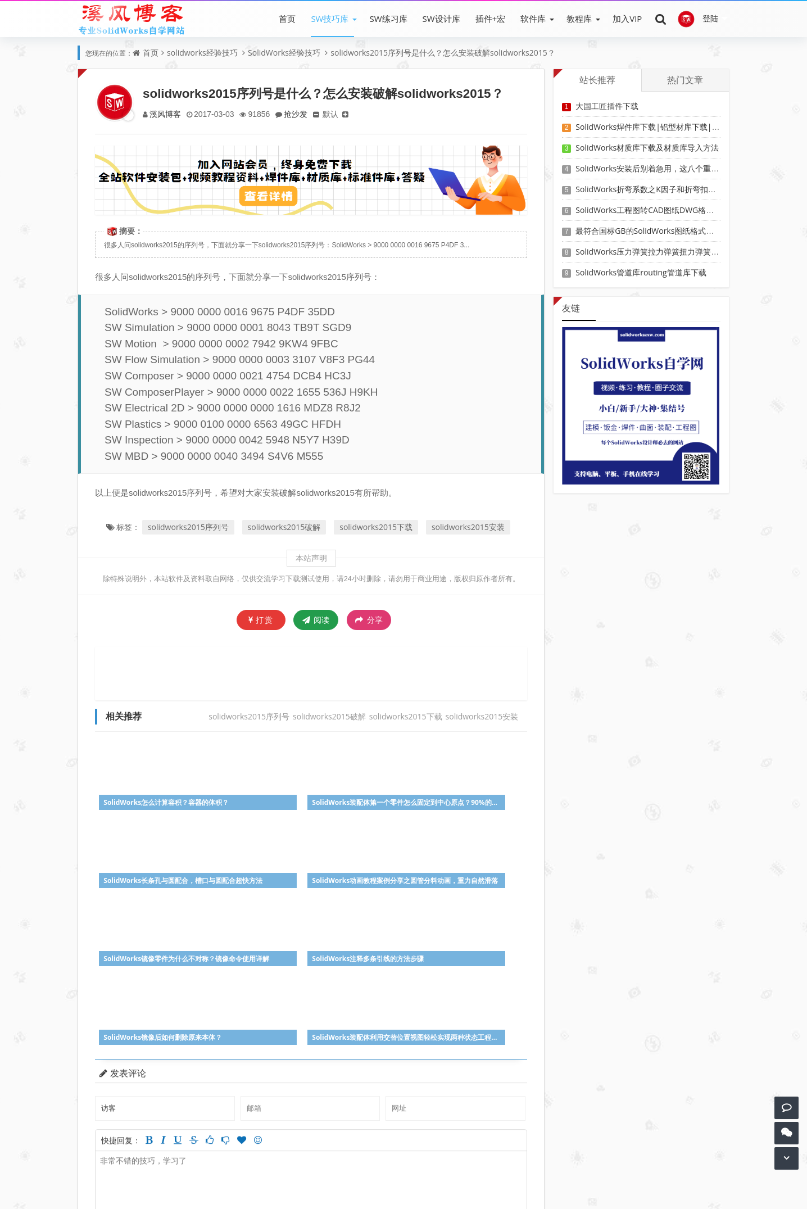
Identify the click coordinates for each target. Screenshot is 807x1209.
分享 (369, 619)
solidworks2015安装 (468, 527)
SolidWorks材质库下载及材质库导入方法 (647, 147)
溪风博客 (166, 113)
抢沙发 (299, 113)
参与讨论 (506, 1095)
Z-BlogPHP (424, 1190)
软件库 (533, 18)
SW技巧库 (329, 18)
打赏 (261, 619)
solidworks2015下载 (375, 527)
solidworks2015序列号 (188, 527)
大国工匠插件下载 (606, 106)
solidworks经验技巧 (202, 52)
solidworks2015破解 (284, 527)
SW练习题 (334, 1175)
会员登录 (376, 1175)
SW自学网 (366, 1190)
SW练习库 (388, 18)
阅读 (316, 619)
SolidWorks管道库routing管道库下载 (640, 272)
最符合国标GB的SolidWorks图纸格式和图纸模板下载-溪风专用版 (689, 230)
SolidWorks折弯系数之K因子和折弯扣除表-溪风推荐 (666, 189)
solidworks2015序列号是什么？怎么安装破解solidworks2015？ (442, 52)
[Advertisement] (311, 672)
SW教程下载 (288, 1175)
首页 (287, 18)
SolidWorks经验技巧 (284, 52)
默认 (335, 113)
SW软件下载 (237, 1175)
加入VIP (627, 18)
